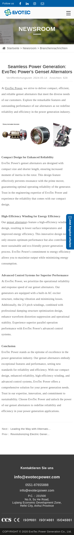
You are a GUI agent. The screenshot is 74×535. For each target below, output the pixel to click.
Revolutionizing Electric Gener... (26, 434)
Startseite (13, 48)
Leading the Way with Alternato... (26, 428)
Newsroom (30, 48)
